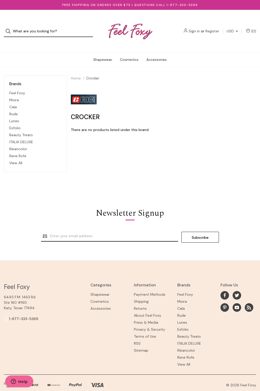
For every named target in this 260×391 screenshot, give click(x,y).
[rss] (249, 297)
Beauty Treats (21, 125)
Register (212, 26)
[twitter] (237, 285)
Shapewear (102, 50)
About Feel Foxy (147, 305)
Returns (140, 298)
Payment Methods (149, 284)
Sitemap (141, 340)
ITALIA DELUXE (21, 132)
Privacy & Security (149, 319)
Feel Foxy (17, 83)
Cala (13, 97)
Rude (13, 104)
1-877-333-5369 (23, 308)
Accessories (156, 50)
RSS (137, 333)
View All (15, 153)
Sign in (194, 26)
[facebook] (225, 285)
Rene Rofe (17, 146)
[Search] (10, 27)
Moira (14, 90)
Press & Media (146, 312)
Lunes (14, 111)
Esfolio (15, 118)
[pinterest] (225, 297)
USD (232, 26)
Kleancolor (18, 139)
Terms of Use (145, 326)
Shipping (141, 291)
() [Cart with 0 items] (251, 26)
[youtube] (237, 297)
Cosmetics (129, 50)
